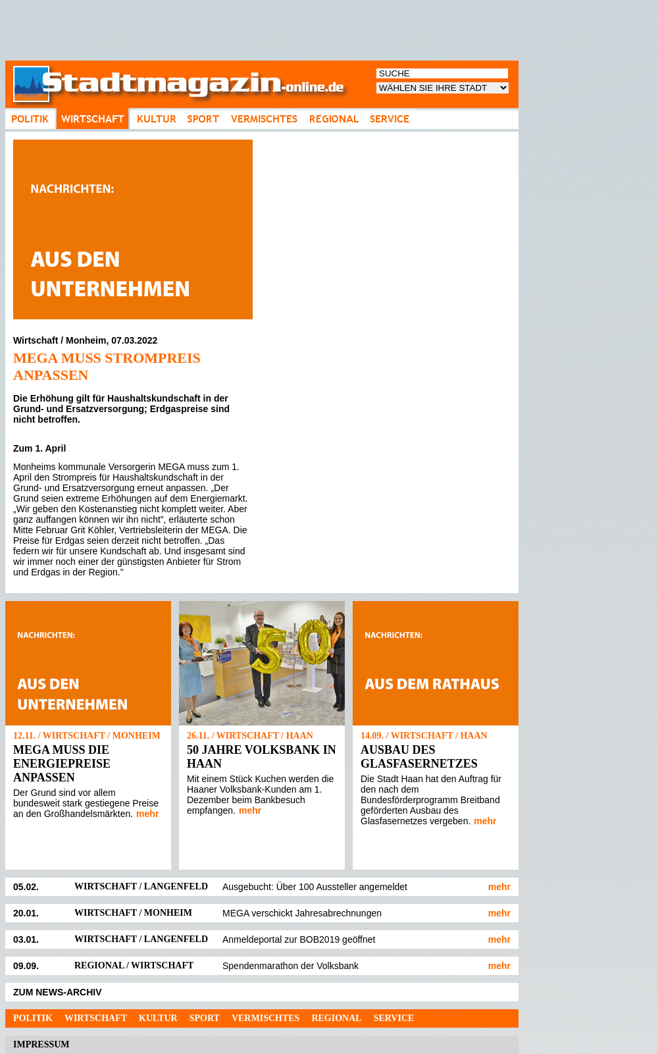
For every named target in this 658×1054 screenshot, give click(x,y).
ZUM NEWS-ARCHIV (57, 992)
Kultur (158, 1018)
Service (394, 1018)
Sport (205, 1018)
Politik (33, 1018)
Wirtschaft (95, 1018)
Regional (336, 1018)
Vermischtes (265, 1018)
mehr (147, 813)
